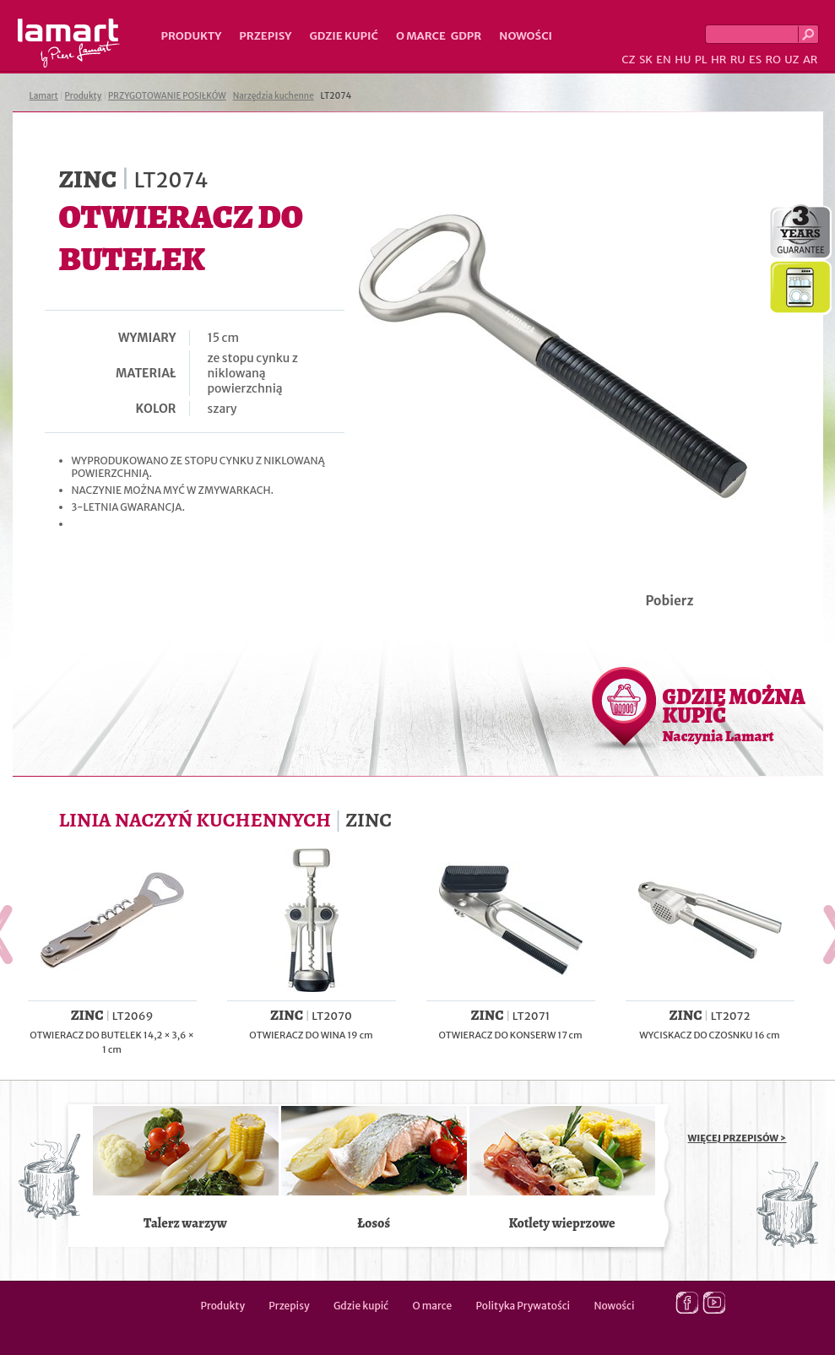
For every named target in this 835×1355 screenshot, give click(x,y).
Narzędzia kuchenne (273, 95)
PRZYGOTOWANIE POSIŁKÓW (167, 95)
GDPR (466, 36)
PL (701, 59)
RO (772, 59)
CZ (628, 59)
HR (718, 59)
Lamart (69, 43)
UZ (791, 59)
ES (755, 59)
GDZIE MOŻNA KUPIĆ (734, 714)
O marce (421, 36)
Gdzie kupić (343, 36)
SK (646, 59)
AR (810, 59)
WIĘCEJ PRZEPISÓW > (737, 1138)
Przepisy (265, 36)
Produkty (191, 36)
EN (663, 59)
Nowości (525, 36)
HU (683, 59)
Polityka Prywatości (523, 1305)
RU (738, 59)
